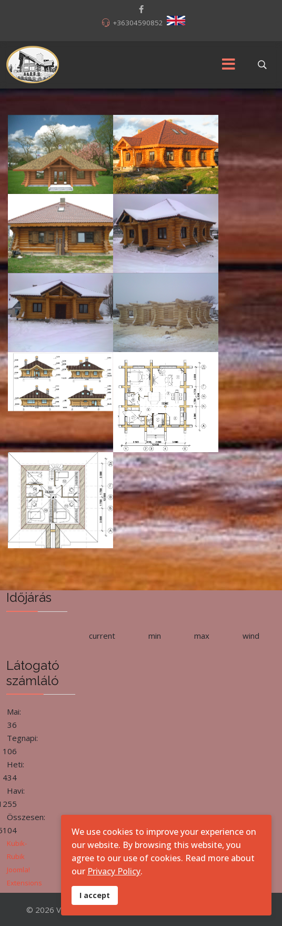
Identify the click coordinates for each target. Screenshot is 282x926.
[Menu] (228, 65)
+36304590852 (138, 22)
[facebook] (141, 9)
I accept (94, 895)
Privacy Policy (113, 871)
